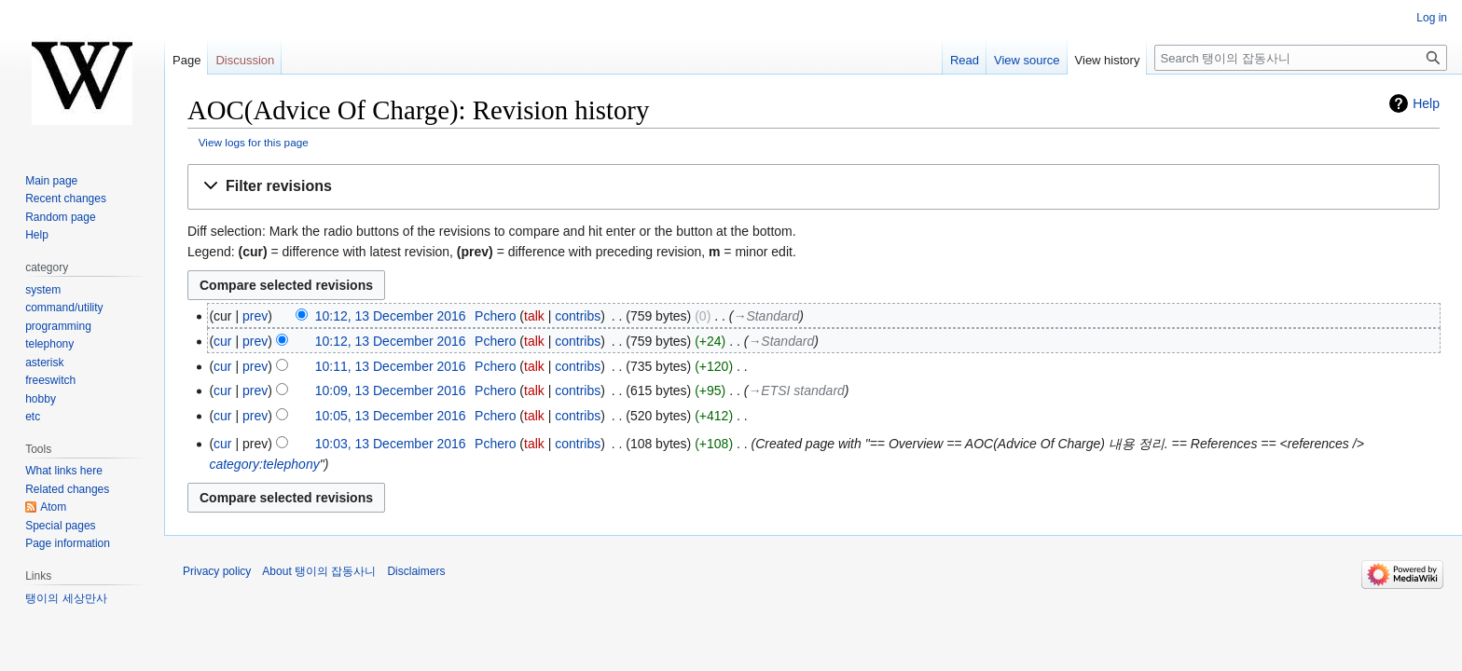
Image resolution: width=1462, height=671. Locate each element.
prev (255, 315)
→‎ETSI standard (796, 390)
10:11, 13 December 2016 (390, 366)
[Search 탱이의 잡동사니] (1300, 58)
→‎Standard (766, 315)
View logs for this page (254, 142)
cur (222, 341)
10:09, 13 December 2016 (390, 390)
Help (1426, 103)
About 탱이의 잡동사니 (319, 571)
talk (534, 315)
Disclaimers (416, 571)
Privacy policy (217, 571)
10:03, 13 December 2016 (390, 443)
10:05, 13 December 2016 (390, 415)
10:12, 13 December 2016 (390, 315)
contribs (577, 315)
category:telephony (264, 464)
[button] (813, 187)
